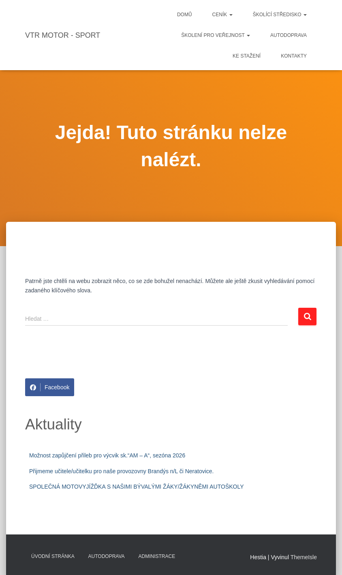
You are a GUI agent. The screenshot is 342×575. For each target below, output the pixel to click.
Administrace (157, 556)
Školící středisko (280, 14)
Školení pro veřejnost (215, 35)
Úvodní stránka (53, 556)
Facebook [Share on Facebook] (49, 387)
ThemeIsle (304, 557)
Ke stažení (247, 56)
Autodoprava (288, 35)
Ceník (222, 14)
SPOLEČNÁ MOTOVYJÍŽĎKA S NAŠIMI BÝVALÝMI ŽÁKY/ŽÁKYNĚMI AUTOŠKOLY (136, 486)
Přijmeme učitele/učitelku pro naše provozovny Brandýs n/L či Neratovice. (121, 471)
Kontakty (294, 56)
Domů (184, 14)
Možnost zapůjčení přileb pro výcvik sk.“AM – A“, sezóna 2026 (107, 455)
